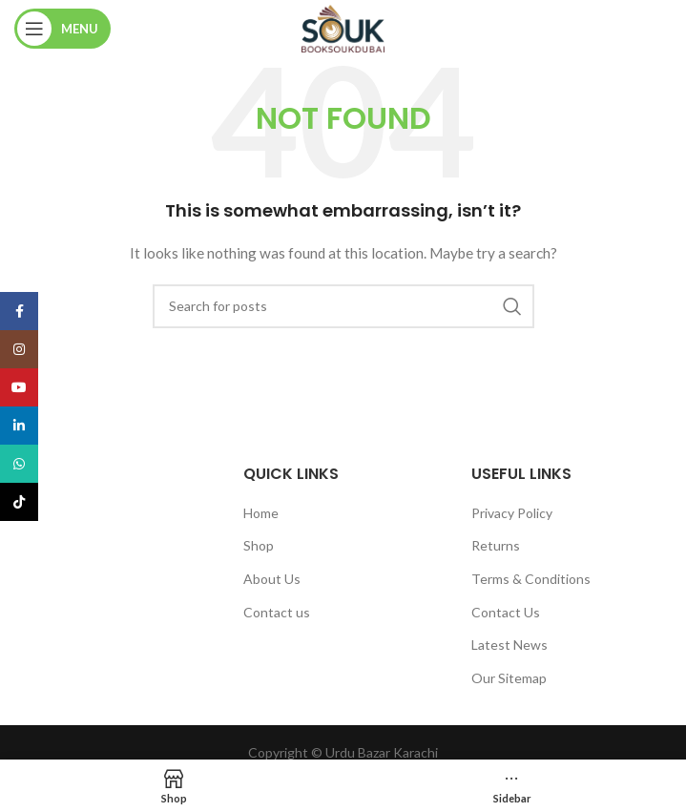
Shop (258, 545)
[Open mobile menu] (62, 29)
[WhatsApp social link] (19, 464)
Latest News (509, 644)
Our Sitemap (509, 678)
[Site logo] (343, 27)
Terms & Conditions (531, 579)
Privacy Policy (511, 513)
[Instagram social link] (19, 349)
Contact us (276, 612)
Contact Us (505, 612)
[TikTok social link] (19, 502)
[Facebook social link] (19, 311)
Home (261, 513)
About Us (272, 579)
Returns (495, 545)
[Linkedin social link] (19, 425)
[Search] (343, 306)
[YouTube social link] (19, 387)
